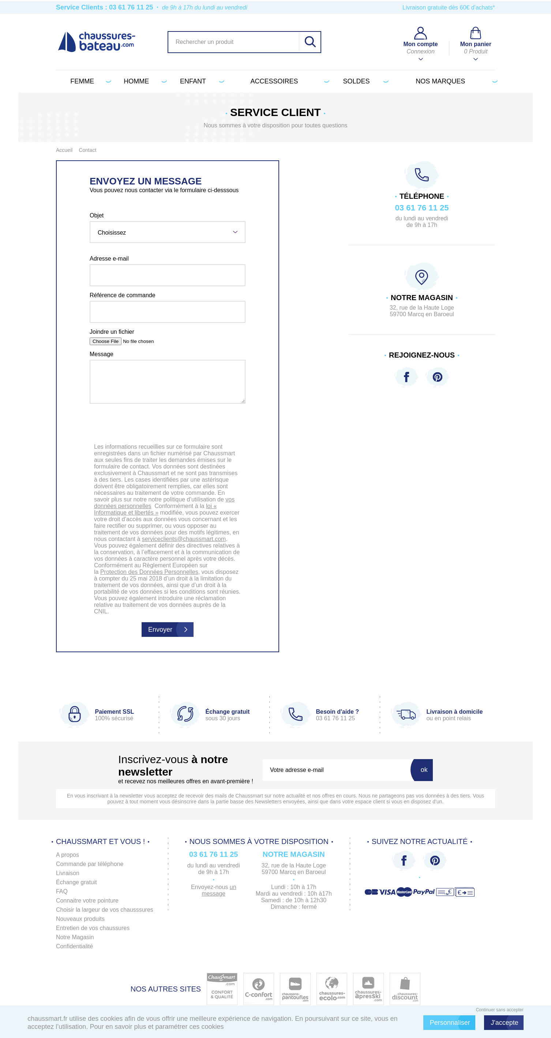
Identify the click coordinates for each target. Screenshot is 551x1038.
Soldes (364, 81)
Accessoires (289, 81)
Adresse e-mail (109, 258)
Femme (89, 81)
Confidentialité (74, 946)
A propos (67, 855)
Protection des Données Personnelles (149, 572)
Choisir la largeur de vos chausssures (105, 910)
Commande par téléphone (90, 864)
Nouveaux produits (80, 919)
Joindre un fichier (112, 332)
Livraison (67, 873)
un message (219, 890)
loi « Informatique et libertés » (155, 509)
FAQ (62, 891)
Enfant (201, 81)
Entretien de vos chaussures (93, 928)
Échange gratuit (76, 882)
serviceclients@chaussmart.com (184, 539)
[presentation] (167, 425)
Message (101, 354)
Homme (144, 81)
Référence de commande (122, 295)
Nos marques (455, 81)
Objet (97, 215)
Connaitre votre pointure (87, 900)
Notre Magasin (75, 937)
